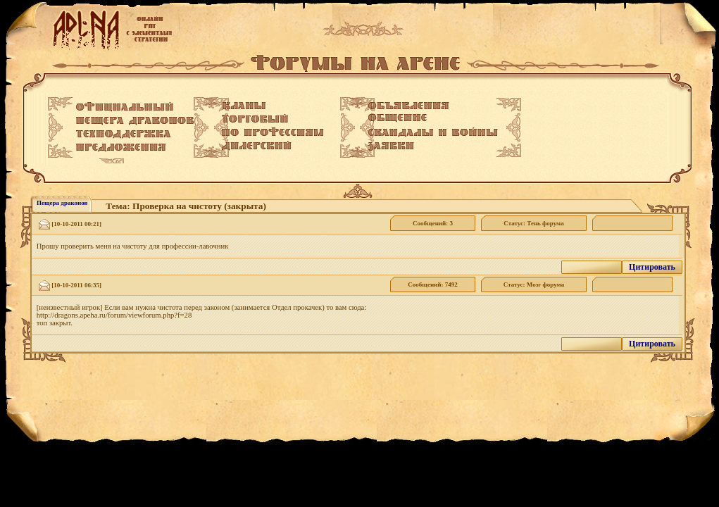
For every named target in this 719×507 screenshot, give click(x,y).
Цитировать (652, 267)
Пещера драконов (62, 202)
